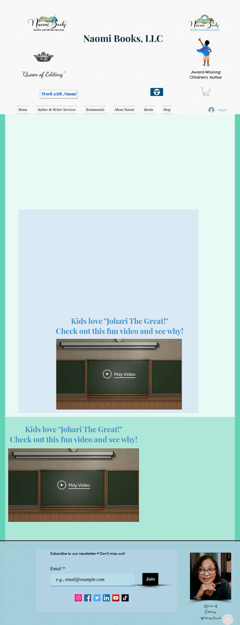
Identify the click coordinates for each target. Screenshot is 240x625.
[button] (206, 91)
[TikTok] (125, 597)
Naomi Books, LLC (123, 38)
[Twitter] (97, 597)
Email (56, 568)
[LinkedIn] (106, 597)
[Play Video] (119, 374)
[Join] (150, 579)
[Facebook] (87, 597)
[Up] (227, 619)
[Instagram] (78, 597)
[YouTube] (115, 597)
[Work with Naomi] (59, 94)
